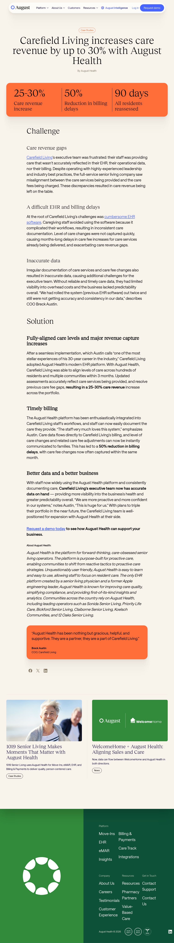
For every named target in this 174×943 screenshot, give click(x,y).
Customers (74, 7)
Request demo (152, 7)
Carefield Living (39, 157)
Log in (135, 7)
